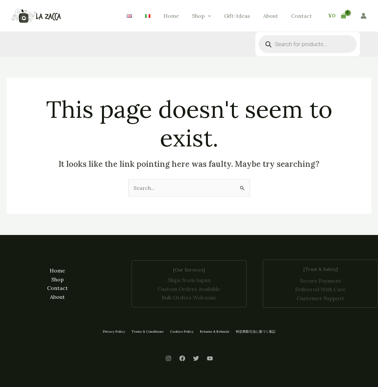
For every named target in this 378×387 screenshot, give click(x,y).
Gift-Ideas (237, 16)
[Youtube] (210, 358)
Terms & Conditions (148, 331)
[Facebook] (182, 358)
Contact (301, 16)
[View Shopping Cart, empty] (337, 16)
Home (171, 16)
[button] (208, 16)
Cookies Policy (181, 331)
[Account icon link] (363, 16)
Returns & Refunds (214, 331)
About (270, 16)
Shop (201, 16)
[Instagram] (168, 358)
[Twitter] (196, 358)
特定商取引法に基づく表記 (255, 331)
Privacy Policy (114, 331)
